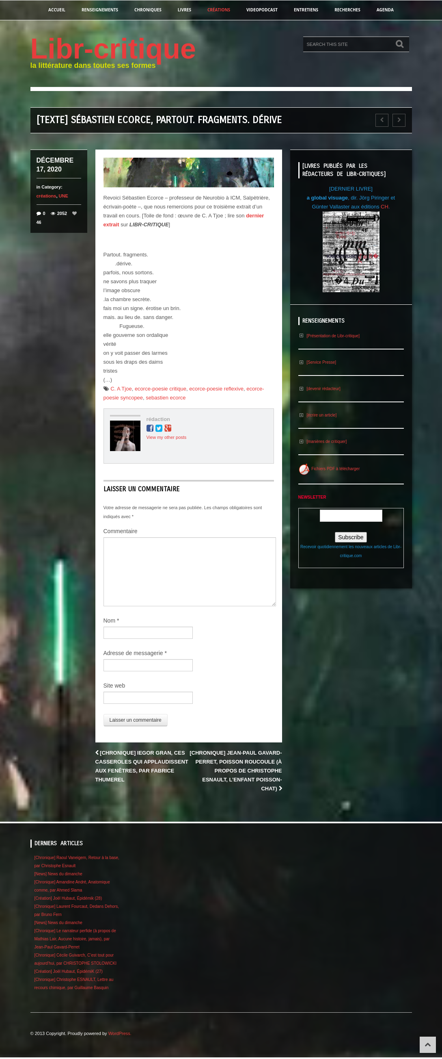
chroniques (148, 10)
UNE (63, 195)
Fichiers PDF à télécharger (329, 469)
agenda (385, 10)
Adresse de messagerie (135, 653)
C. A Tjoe (121, 389)
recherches (347, 10)
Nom (111, 620)
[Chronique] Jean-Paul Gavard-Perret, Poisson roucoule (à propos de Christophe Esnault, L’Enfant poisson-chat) (236, 771)
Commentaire (120, 531)
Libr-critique (113, 49)
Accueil (56, 10)
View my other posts (167, 437)
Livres (184, 10)
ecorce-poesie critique (160, 389)
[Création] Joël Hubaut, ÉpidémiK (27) (68, 971)
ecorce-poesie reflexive (216, 389)
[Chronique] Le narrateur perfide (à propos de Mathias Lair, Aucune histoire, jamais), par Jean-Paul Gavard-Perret (75, 939)
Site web (114, 685)
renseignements (100, 10)
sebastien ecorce (165, 398)
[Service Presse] (317, 362)
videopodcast (262, 10)
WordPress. (120, 1033)
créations (218, 10)
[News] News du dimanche (58, 874)
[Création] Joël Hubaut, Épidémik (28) (68, 898)
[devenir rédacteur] (319, 388)
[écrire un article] (317, 415)
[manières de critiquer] (322, 441)
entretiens (306, 10)
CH (384, 207)
